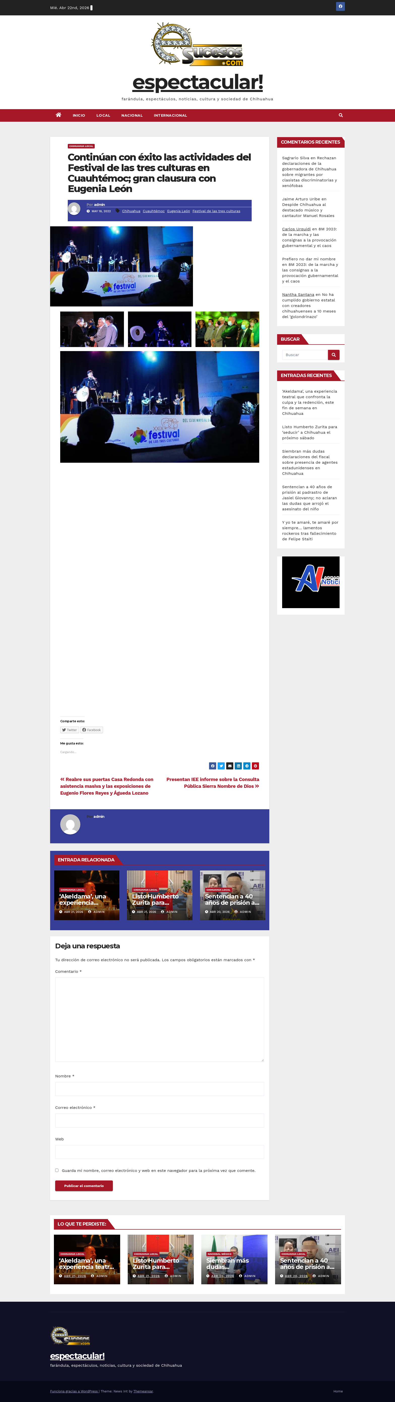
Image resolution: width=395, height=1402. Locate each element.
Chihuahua (131, 211)
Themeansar (143, 1391)
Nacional (132, 115)
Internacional (170, 115)
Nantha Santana (298, 294)
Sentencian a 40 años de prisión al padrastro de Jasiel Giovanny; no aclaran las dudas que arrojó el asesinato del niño (309, 497)
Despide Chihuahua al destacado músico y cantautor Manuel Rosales (308, 210)
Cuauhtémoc (154, 211)
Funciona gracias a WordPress (74, 1391)
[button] (341, 115)
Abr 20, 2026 (222, 1276)
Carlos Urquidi (296, 229)
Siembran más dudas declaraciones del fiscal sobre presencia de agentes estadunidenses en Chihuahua (310, 462)
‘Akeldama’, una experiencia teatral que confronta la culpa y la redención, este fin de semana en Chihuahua (309, 402)
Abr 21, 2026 (75, 1276)
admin (99, 204)
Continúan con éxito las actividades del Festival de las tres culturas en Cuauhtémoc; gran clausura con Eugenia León (159, 173)
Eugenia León (178, 211)
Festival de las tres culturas (216, 211)
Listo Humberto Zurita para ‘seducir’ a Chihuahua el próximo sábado (309, 432)
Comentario (68, 971)
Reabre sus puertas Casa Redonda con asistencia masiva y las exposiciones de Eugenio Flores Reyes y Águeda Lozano (106, 786)
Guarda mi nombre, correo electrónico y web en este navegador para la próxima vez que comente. (158, 1170)
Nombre (65, 1076)
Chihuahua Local (81, 146)
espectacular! (197, 82)
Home (338, 1391)
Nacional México (220, 1254)
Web (59, 1139)
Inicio (79, 115)
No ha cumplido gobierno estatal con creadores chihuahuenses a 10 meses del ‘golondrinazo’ (309, 305)
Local (103, 115)
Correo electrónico (75, 1107)
